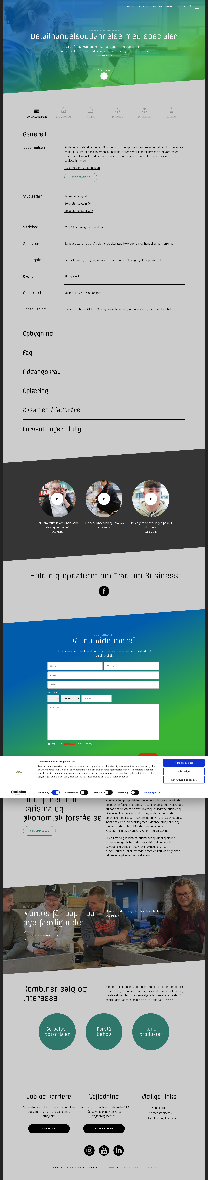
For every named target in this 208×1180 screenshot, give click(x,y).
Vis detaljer (150, 1174)
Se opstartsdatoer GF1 (78, 203)
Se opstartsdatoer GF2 (78, 210)
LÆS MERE (111, 916)
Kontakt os (159, 1108)
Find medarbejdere (158, 1113)
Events (131, 6)
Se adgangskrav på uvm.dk (144, 260)
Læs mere (57, 532)
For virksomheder (163, 6)
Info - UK (181, 6)
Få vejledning (104, 1128)
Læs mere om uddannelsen (82, 167)
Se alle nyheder (40, 935)
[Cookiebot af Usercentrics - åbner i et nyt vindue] (18, 1174)
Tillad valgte (184, 1153)
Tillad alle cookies (184, 1144)
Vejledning (144, 6)
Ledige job (49, 1128)
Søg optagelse (81, 177)
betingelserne (69, 743)
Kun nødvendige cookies (184, 1161)
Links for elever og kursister (158, 1118)
